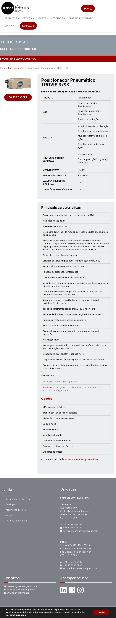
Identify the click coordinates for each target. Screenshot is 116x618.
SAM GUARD (28, 25)
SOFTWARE (12, 25)
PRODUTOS (12, 18)
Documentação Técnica (17, 499)
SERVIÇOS (27, 18)
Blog (88, 8)
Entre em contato (89, 612)
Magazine (10, 515)
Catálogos (10, 504)
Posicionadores (14, 42)
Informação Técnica (15, 509)
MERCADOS (58, 18)
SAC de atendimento (18, 592)
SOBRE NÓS (73, 18)
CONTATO (87, 18)
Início (3, 68)
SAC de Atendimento (16, 520)
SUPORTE (42, 18)
